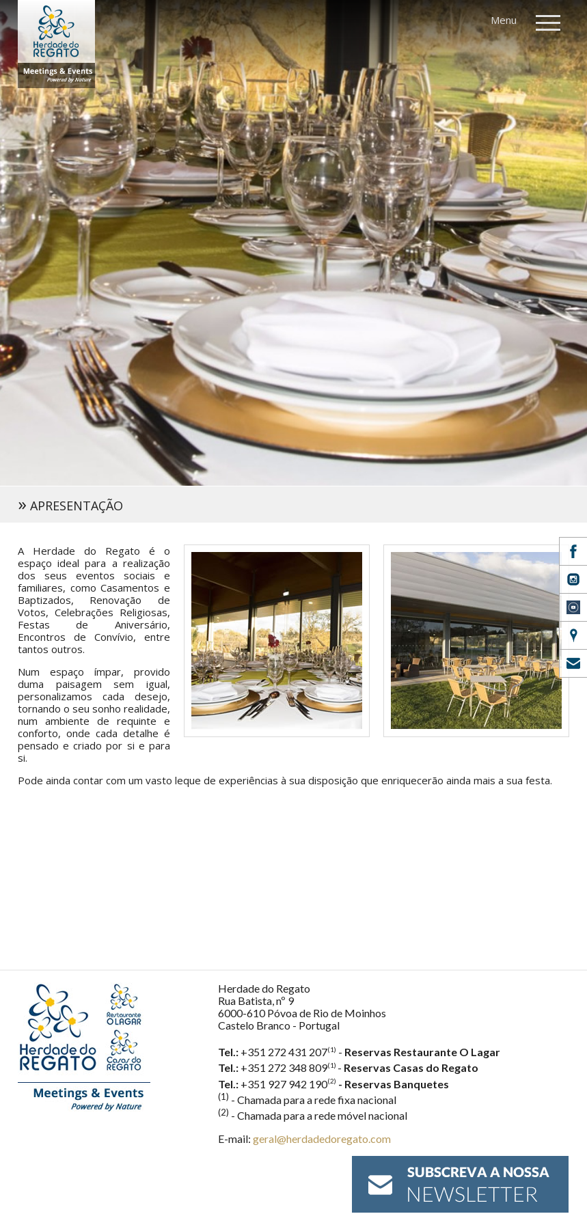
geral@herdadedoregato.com (322, 1138)
